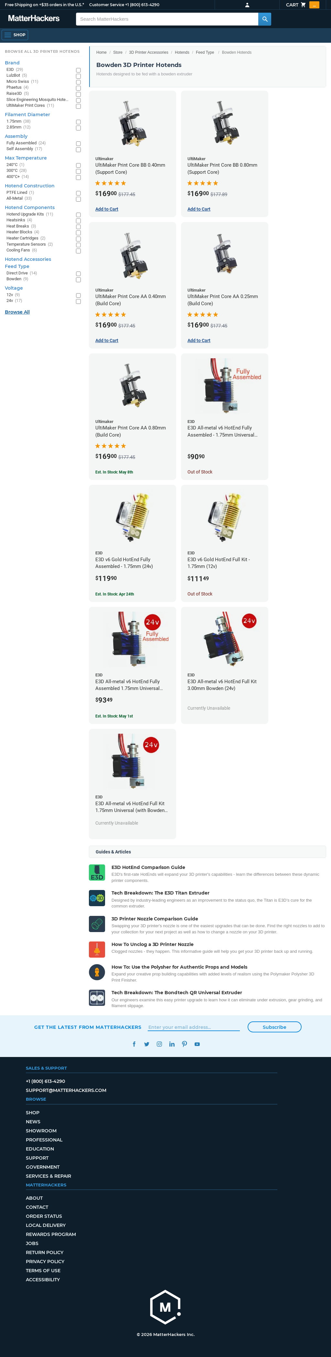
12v (13, 295)
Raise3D (17, 94)
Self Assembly (24, 149)
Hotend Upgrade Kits (29, 214)
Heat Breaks (21, 226)
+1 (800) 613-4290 (142, 4)
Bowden (17, 279)
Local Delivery (46, 1225)
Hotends (182, 52)
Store (118, 52)
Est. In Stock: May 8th (114, 472)
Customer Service (106, 4)
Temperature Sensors (29, 244)
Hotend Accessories (28, 259)
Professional (44, 1140)
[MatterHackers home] (165, 1308)
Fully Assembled (26, 143)
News (33, 1122)
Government (42, 1167)
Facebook (134, 1044)
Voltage (14, 288)
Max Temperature (26, 158)
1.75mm (18, 121)
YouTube (197, 1044)
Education (40, 1149)
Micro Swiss (22, 82)
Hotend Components (30, 207)
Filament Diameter (27, 114)
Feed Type (205, 52)
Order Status (44, 1216)
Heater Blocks (22, 232)
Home (101, 52)
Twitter (146, 1044)
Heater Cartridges (26, 238)
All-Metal (19, 198)
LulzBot (16, 75)
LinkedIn (171, 1044)
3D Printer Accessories (148, 52)
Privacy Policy (45, 1261)
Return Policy (44, 1252)
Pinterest (184, 1044)
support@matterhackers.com (66, 1090)
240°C (15, 165)
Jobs (32, 1243)
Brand (12, 63)
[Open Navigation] (15, 35)
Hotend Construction (30, 186)
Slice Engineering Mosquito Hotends (37, 100)
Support (37, 1158)
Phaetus (17, 87)
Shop (32, 1113)
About (34, 1198)
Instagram (159, 1044)
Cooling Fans (21, 250)
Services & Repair (48, 1176)
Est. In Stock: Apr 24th (114, 594)
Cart (302, 4)
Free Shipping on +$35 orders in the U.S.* (44, 4)
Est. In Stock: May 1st (114, 716)
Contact (37, 1207)
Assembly (16, 136)
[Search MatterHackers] (264, 19)
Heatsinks (19, 220)
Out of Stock (199, 471)
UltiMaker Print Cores (30, 106)
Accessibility (43, 1280)
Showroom (41, 1131)
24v (14, 301)
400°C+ (17, 177)
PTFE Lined (20, 193)
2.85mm (18, 127)
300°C (16, 171)
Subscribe (274, 1027)
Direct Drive (21, 273)
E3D (14, 70)
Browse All (17, 312)
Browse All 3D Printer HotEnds (42, 51)
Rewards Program (51, 1234)
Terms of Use (43, 1271)
